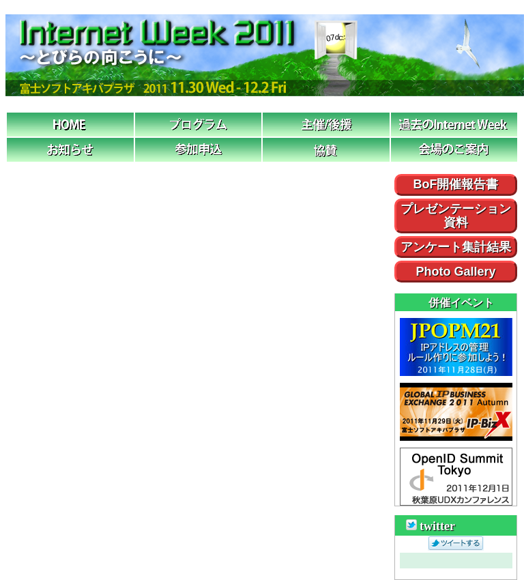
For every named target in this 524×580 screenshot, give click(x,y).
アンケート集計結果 (456, 247)
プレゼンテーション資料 (456, 216)
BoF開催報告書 (456, 184)
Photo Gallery (455, 271)
